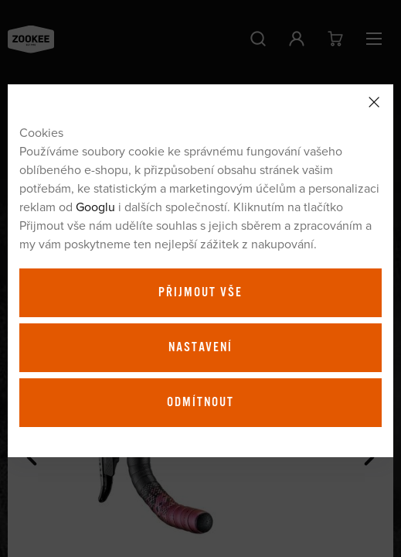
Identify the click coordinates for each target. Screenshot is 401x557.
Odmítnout (200, 402)
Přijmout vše (200, 292)
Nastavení (200, 347)
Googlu (95, 206)
